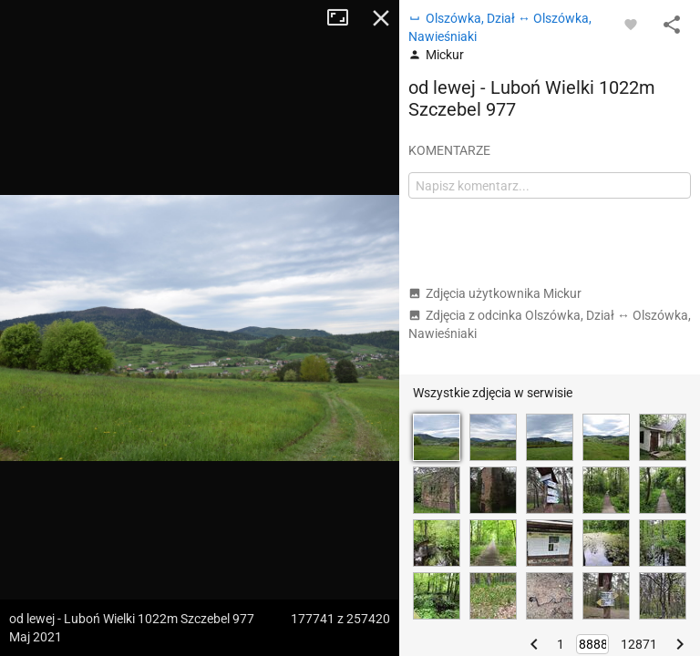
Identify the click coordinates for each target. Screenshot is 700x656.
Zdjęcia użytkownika (495, 293)
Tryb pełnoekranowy (344, 18)
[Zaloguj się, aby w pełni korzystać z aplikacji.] (630, 23)
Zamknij (381, 18)
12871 (639, 644)
